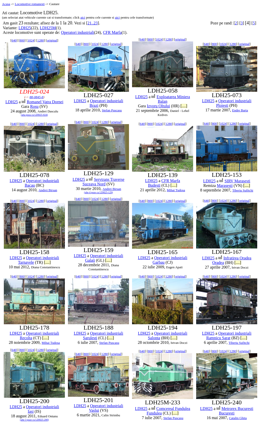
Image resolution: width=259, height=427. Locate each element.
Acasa (6, 4)
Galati (90, 260)
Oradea (218, 262)
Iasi (31, 411)
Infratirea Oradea (237, 258)
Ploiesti (222, 105)
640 (14, 40)
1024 (30, 40)
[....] (183, 106)
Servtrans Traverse (109, 179)
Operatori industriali (77, 32)
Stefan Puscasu (112, 110)
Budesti (154, 185)
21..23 (93, 23)
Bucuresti (226, 413)
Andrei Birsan (47, 190)
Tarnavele (26, 262)
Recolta (26, 338)
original (52, 40)
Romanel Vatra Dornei (45, 102)
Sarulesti (90, 338)
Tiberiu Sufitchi (242, 190)
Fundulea (154, 413)
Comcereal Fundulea (173, 408)
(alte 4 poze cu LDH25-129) (98, 192)
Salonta (154, 338)
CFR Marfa (112, 32)
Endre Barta (240, 110)
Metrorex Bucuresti (237, 408)
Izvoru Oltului (158, 106)
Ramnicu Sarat (218, 338)
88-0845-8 (36, 97)
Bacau (30, 185)
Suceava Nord (93, 184)
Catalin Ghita (238, 418)
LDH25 (25, 28)
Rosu (34, 106)
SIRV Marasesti (237, 181)
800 (22, 40)
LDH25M (48, 28)
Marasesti (225, 185)
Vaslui (94, 410)
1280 (40, 40)
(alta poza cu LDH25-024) (34, 114)
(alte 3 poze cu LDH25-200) (34, 419)
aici (82, 17)
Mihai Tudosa (176, 190)
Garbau (159, 262)
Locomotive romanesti (30, 4)
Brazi (94, 105)
